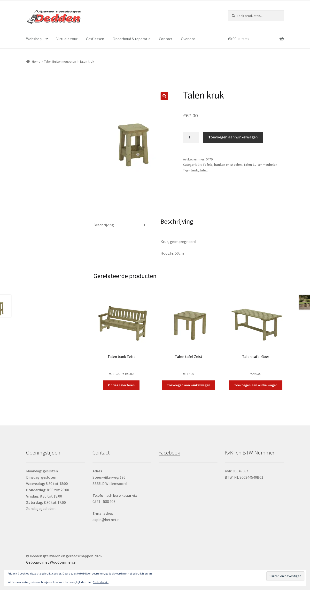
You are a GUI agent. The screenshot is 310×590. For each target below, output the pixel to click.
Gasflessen (95, 38)
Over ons (188, 38)
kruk (194, 170)
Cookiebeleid (100, 582)
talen (204, 170)
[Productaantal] (191, 137)
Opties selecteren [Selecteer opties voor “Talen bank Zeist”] (121, 385)
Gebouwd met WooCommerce (51, 562)
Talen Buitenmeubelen (60, 61)
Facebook (169, 452)
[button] (164, 96)
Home (36, 61)
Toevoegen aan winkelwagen (233, 137)
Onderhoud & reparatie (131, 38)
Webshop (34, 38)
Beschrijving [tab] (103, 224)
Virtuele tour (67, 38)
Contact (165, 38)
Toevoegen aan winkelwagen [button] (188, 385)
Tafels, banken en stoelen (222, 164)
